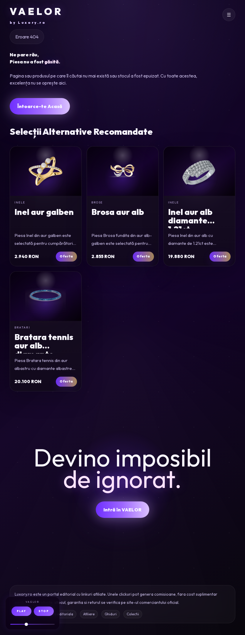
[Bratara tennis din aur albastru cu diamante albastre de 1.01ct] (45, 296)
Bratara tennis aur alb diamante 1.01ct (43, 350)
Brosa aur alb (117, 212)
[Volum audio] (32, 624)
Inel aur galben (44, 212)
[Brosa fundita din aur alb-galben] (122, 171)
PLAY (21, 611)
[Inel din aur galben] (45, 171)
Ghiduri (111, 614)
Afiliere (89, 614)
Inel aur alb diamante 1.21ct (190, 220)
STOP (43, 611)
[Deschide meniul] (228, 14)
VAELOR (36, 15)
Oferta (66, 256)
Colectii (133, 614)
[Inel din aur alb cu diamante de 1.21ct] (199, 171)
